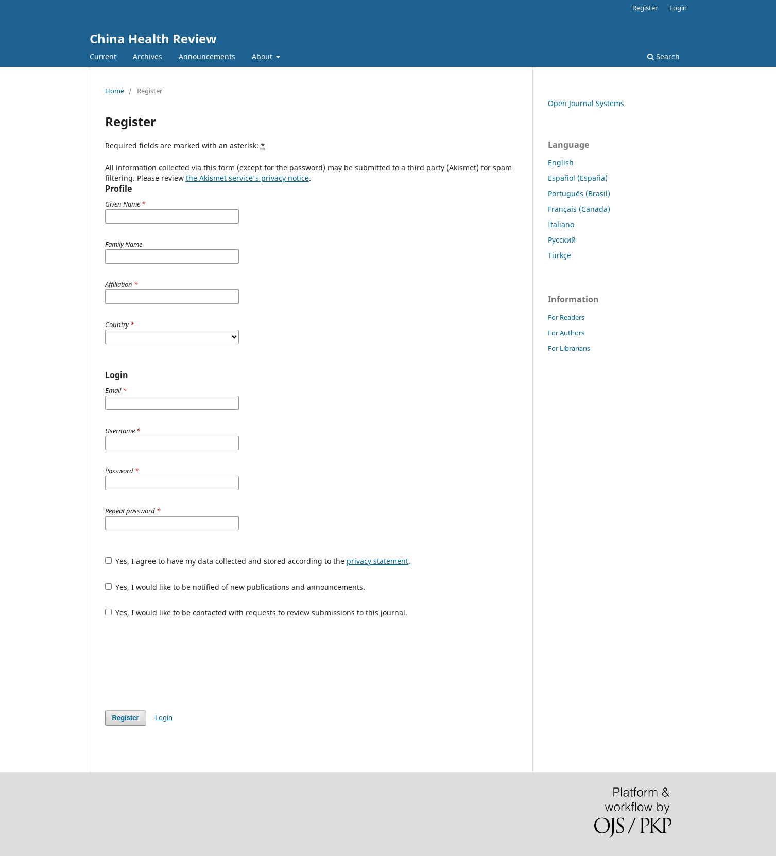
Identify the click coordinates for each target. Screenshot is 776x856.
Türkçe (559, 255)
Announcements (207, 56)
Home (114, 90)
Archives (147, 56)
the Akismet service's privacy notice (247, 178)
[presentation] (183, 664)
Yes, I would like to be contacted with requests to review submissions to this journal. (256, 613)
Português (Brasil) (579, 193)
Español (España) (578, 178)
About (263, 56)
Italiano (561, 224)
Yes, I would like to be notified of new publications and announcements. (235, 587)
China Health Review (153, 38)
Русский (562, 240)
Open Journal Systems (586, 103)
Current (103, 56)
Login (678, 7)
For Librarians (569, 348)
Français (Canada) (579, 209)
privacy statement (377, 561)
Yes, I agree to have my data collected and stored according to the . (258, 561)
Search (663, 56)
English (561, 162)
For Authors (566, 332)
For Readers (566, 317)
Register (645, 7)
